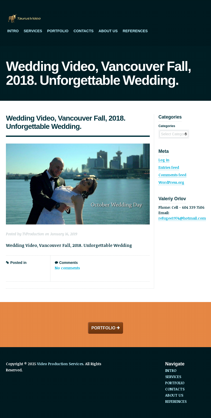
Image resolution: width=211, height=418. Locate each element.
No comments (67, 267)
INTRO (13, 31)
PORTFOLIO (57, 31)
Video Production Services (60, 363)
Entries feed (169, 167)
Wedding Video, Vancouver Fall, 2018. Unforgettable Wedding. (65, 122)
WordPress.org (171, 182)
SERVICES (33, 31)
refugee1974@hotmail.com (182, 218)
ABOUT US (108, 31)
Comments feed (172, 174)
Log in (164, 159)
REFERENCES (135, 31)
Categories (167, 126)
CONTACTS (84, 31)
